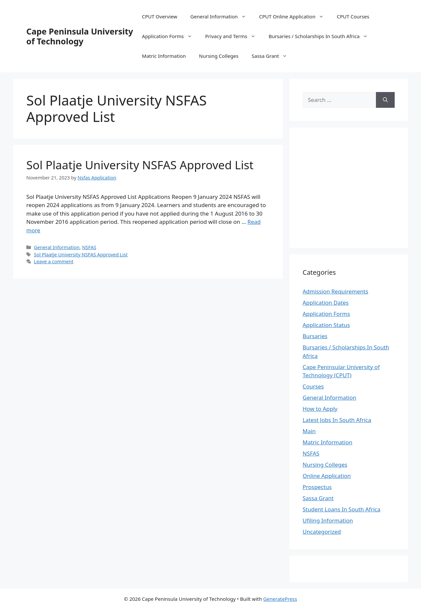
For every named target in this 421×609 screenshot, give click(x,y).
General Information (221, 16)
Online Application (327, 476)
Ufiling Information (328, 520)
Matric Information (164, 56)
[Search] (385, 100)
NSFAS (89, 247)
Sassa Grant (273, 56)
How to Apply (320, 408)
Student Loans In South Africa (342, 509)
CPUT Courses (353, 16)
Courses (313, 386)
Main (309, 431)
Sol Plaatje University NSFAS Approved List (140, 165)
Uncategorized (322, 531)
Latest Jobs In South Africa (337, 420)
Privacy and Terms (233, 36)
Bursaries (315, 336)
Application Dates (326, 302)
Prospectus (317, 487)
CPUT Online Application (294, 16)
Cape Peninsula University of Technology (79, 36)
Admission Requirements (335, 291)
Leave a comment (53, 261)
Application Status (326, 325)
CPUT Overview (159, 16)
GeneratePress (280, 599)
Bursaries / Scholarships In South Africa (322, 36)
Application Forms (170, 36)
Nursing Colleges (218, 56)
